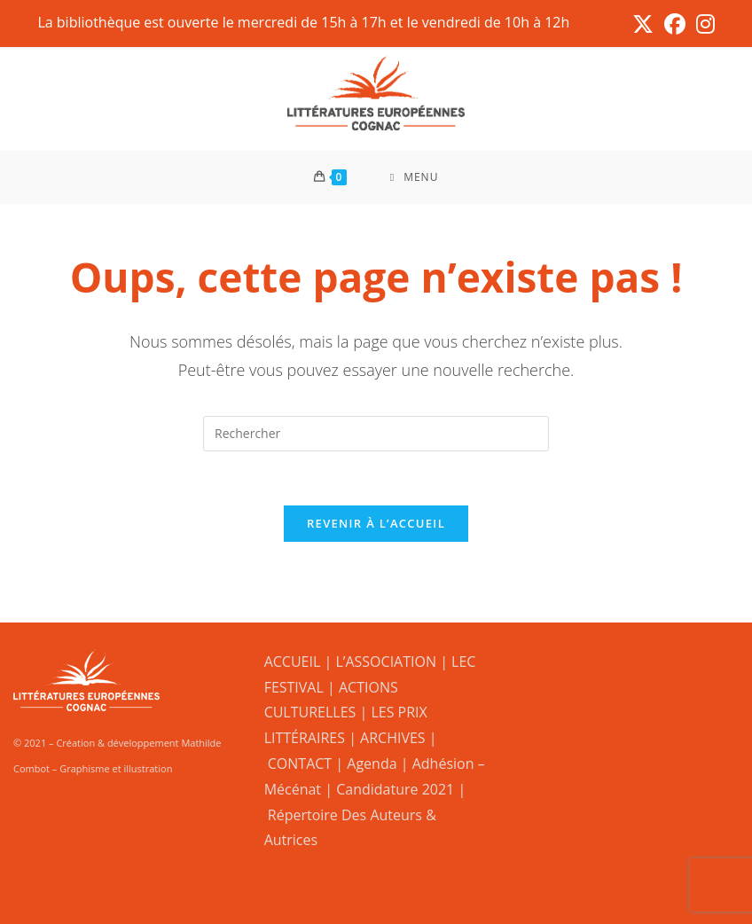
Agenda (371, 763)
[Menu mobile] (414, 177)
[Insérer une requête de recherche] (376, 433)
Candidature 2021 (395, 789)
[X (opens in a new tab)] (643, 24)
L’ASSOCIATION (385, 661)
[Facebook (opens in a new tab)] (675, 24)
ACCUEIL (292, 661)
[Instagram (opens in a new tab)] (703, 24)
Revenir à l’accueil (376, 523)
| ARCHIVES (389, 738)
